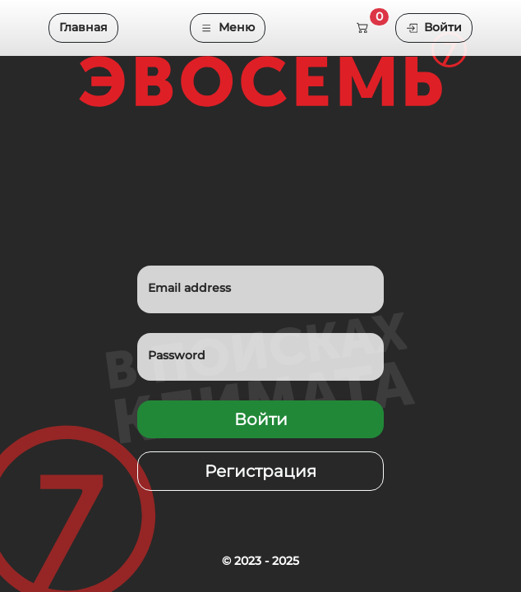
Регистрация (260, 471)
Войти (434, 27)
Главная (83, 27)
